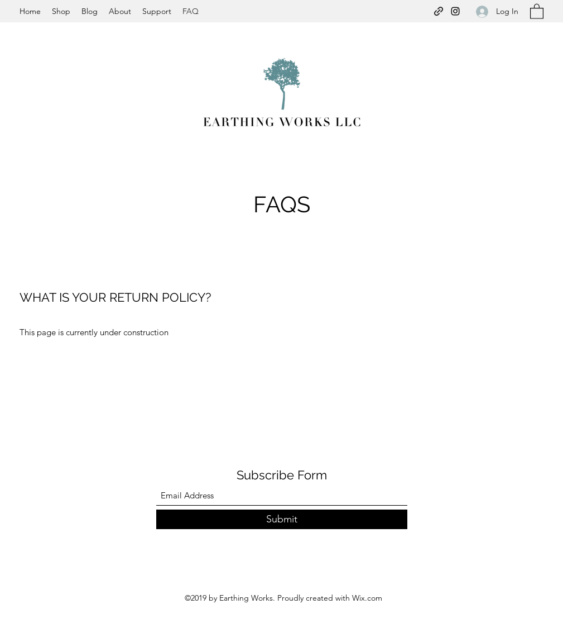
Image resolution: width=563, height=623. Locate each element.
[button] (536, 11)
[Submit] (281, 519)
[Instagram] (455, 11)
